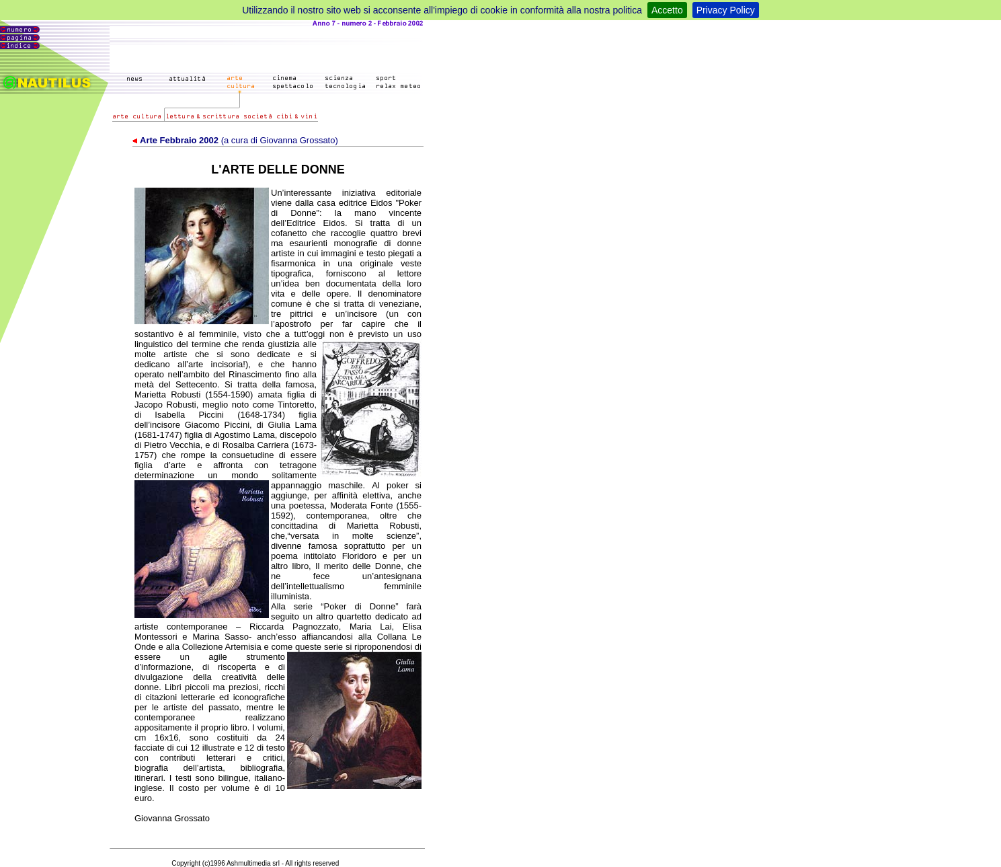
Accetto (667, 10)
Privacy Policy (725, 10)
